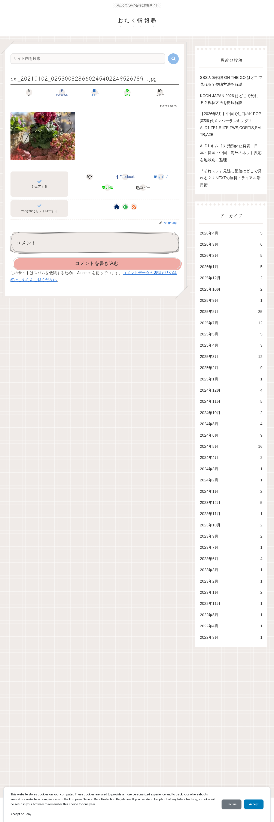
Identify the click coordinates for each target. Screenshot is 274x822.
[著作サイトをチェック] (116, 206)
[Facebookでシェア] (66, 92)
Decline (231, 804)
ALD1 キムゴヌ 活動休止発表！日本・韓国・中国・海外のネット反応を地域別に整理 (231, 153)
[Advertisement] (131, 726)
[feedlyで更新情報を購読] (125, 206)
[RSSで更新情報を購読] (133, 206)
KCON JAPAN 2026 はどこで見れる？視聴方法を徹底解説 (229, 99)
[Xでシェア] (38, 92)
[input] (87, 58)
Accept (253, 804)
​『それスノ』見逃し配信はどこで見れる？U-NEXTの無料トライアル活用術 (231, 178)
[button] (173, 58)
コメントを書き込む (97, 263)
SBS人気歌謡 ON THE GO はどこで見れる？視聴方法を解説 (231, 81)
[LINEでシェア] (122, 92)
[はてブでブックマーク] (94, 92)
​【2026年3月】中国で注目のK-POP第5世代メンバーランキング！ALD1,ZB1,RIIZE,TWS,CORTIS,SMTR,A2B (230, 124)
